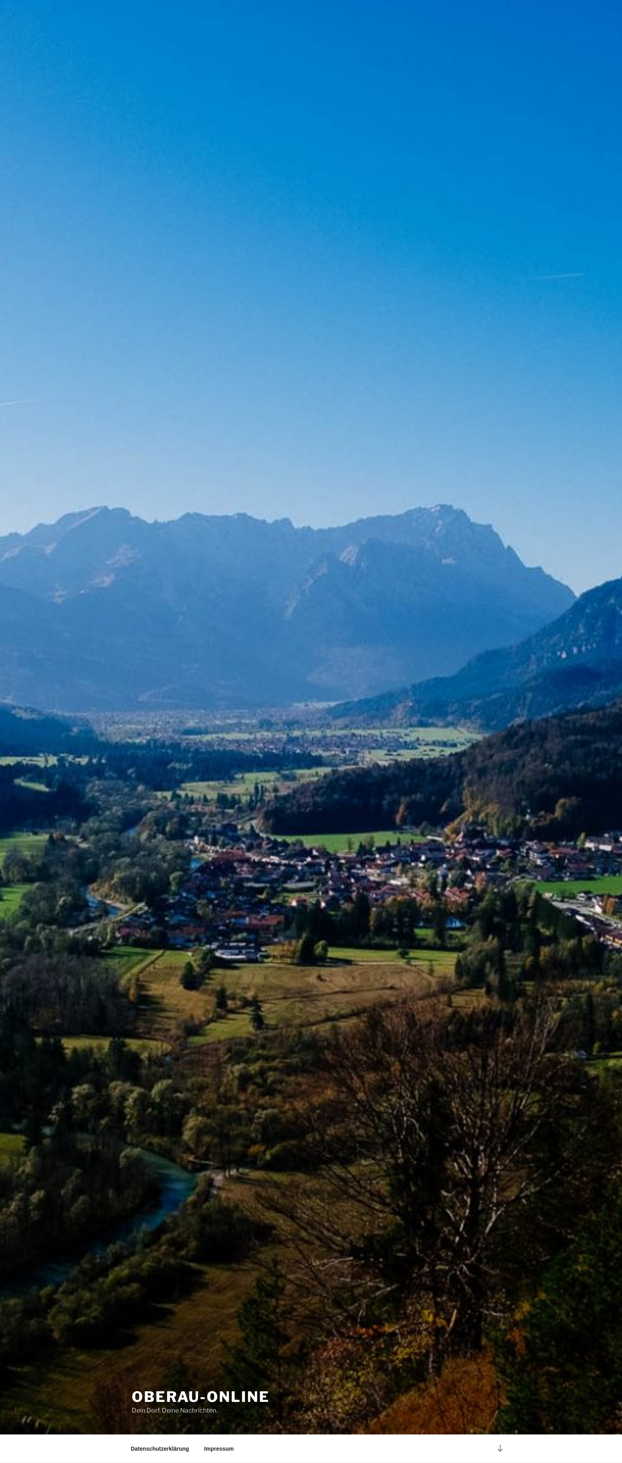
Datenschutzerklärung (160, 1449)
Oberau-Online (200, 1396)
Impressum (219, 1449)
